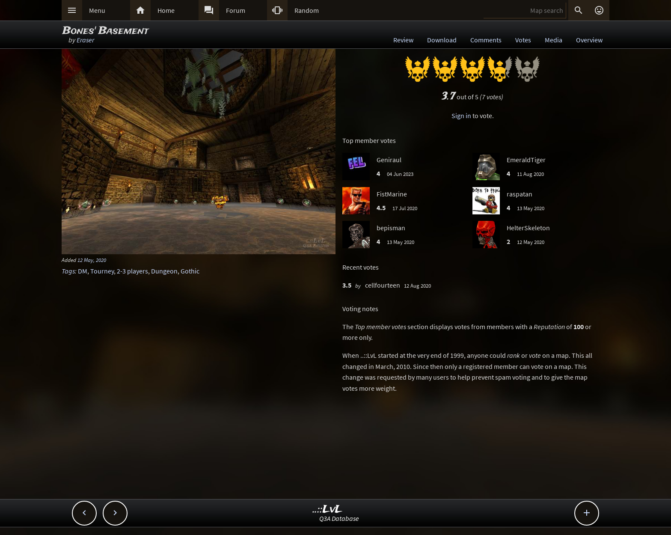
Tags (68, 271)
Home (166, 10)
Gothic (190, 271)
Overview (589, 40)
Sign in (461, 115)
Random (306, 10)
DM (82, 271)
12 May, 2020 (91, 259)
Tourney (102, 271)
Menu (97, 10)
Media (553, 40)
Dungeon (164, 271)
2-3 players (132, 271)
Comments (486, 40)
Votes (523, 40)
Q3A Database (339, 518)
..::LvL (327, 509)
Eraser (85, 40)
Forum (235, 10)
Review (403, 40)
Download (442, 40)
